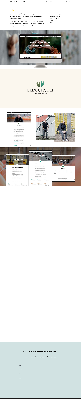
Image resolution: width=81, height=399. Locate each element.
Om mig (62, 1)
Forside (46, 1)
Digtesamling (68, 1)
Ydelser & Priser (57, 1)
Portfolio (50, 1)
